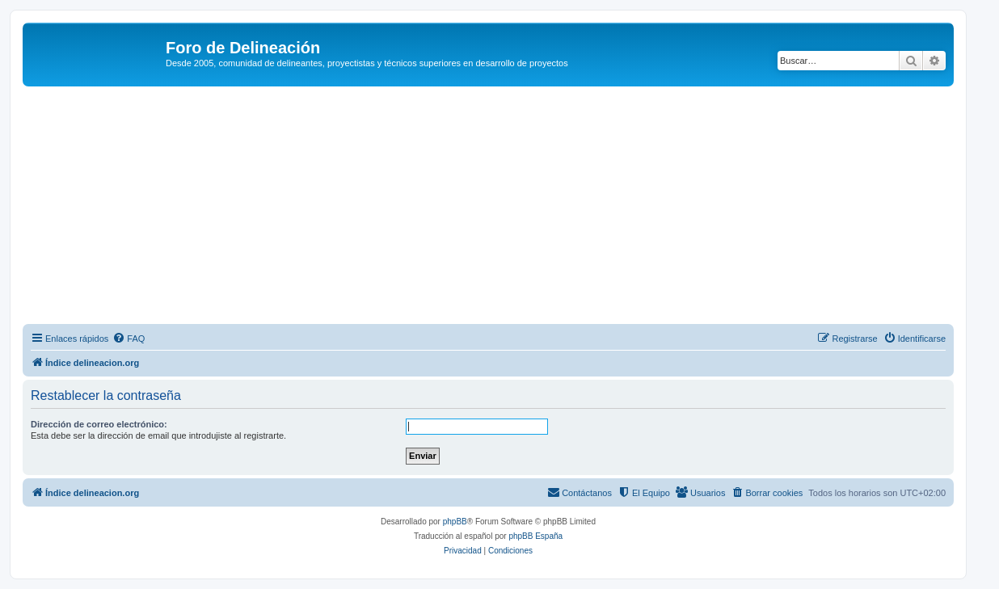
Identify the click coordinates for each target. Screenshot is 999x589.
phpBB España (535, 536)
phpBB (455, 521)
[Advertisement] (508, 208)
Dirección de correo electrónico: (99, 424)
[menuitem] (128, 338)
